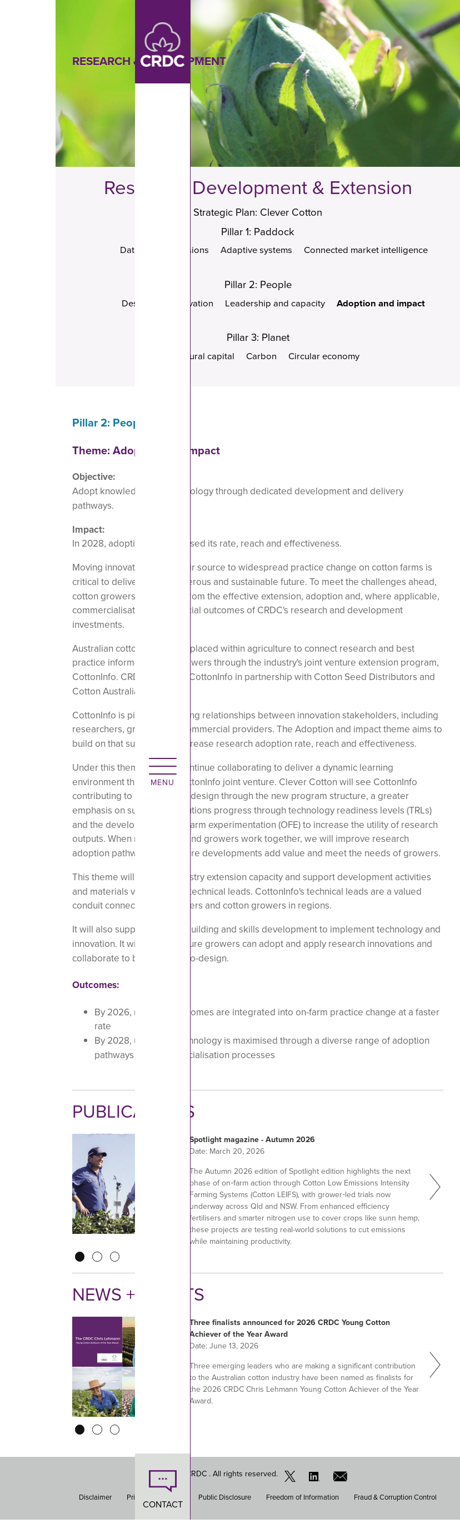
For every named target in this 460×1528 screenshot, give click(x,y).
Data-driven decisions (158, 252)
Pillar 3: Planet (258, 344)
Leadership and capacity (275, 308)
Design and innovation (162, 308)
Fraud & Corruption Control (395, 1505)
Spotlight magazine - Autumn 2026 (252, 1147)
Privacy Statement (155, 1505)
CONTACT (28, 1504)
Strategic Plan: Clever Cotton (258, 213)
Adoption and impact (387, 308)
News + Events (144, 1301)
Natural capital (202, 363)
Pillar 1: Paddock (258, 233)
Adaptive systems (255, 252)
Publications (139, 1118)
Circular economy (326, 363)
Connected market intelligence (371, 252)
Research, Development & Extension (258, 187)
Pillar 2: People (258, 288)
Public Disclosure (224, 1505)
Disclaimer (95, 1505)
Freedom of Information (302, 1505)
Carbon (260, 363)
